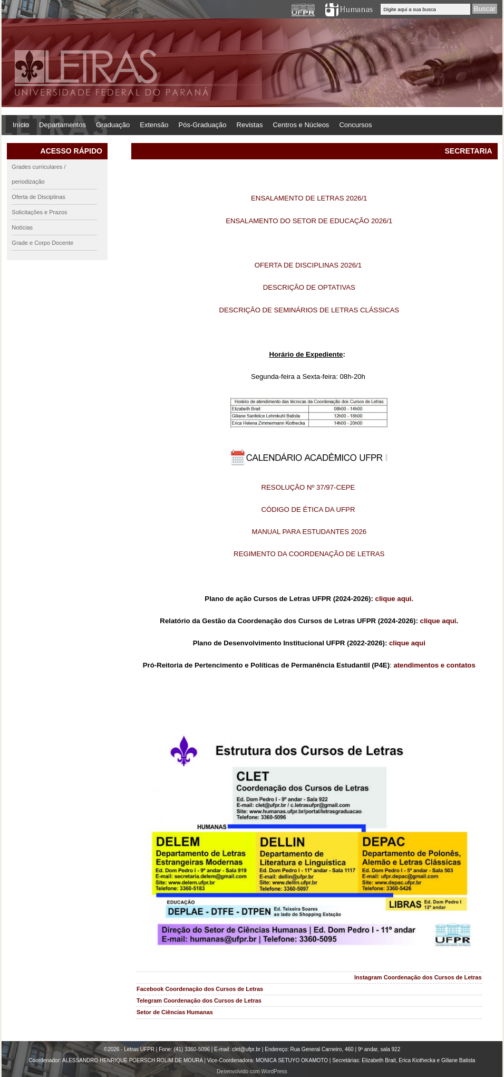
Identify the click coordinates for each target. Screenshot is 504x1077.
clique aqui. (394, 599)
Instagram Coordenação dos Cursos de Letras (417, 977)
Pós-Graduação (203, 125)
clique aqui (438, 621)
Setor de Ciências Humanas (175, 1012)
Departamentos (62, 125)
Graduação (113, 125)
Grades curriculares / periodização (38, 174)
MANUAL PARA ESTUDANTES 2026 (308, 532)
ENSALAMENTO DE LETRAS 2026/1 (309, 198)
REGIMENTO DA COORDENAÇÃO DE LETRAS (309, 554)
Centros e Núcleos (301, 125)
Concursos (355, 125)
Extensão (154, 125)
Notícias (22, 227)
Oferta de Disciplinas (38, 197)
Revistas (250, 125)
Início (21, 125)
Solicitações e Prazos (39, 212)
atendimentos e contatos (434, 665)
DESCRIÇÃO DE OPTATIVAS (309, 287)
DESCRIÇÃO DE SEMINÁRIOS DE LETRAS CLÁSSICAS (309, 310)
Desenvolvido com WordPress (252, 1071)
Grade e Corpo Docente (42, 243)
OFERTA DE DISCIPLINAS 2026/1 (309, 265)
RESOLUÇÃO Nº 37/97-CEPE (308, 487)
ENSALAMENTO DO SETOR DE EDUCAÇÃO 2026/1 (309, 221)
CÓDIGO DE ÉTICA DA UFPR (308, 509)
